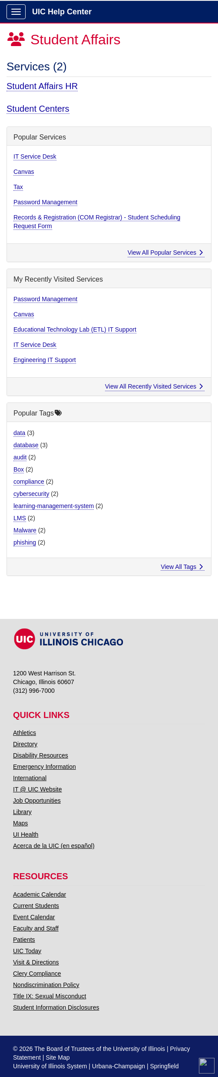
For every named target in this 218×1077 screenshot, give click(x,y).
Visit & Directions (36, 962)
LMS (19, 518)
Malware (24, 530)
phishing (24, 542)
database (26, 445)
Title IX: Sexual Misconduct (49, 996)
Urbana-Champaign (118, 1066)
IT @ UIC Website (37, 789)
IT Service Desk (34, 156)
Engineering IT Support (44, 359)
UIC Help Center (62, 11)
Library (22, 811)
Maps (20, 823)
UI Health (25, 834)
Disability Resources (40, 755)
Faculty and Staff (36, 928)
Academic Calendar (39, 894)
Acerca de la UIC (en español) (54, 845)
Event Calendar (34, 917)
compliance (28, 481)
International (29, 778)
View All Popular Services (165, 252)
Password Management (45, 202)
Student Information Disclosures (56, 1007)
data (19, 432)
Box (18, 469)
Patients (24, 939)
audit (19, 457)
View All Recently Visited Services (154, 386)
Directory (25, 744)
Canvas (23, 171)
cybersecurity (31, 493)
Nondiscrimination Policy (46, 984)
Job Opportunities (37, 800)
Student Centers (38, 108)
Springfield (164, 1066)
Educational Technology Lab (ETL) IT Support (74, 329)
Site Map (57, 1057)
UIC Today (27, 950)
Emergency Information (44, 766)
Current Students (36, 905)
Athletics (24, 732)
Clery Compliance (37, 973)
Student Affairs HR (42, 86)
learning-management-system (53, 505)
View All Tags (182, 566)
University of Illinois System (50, 1066)
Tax (18, 186)
